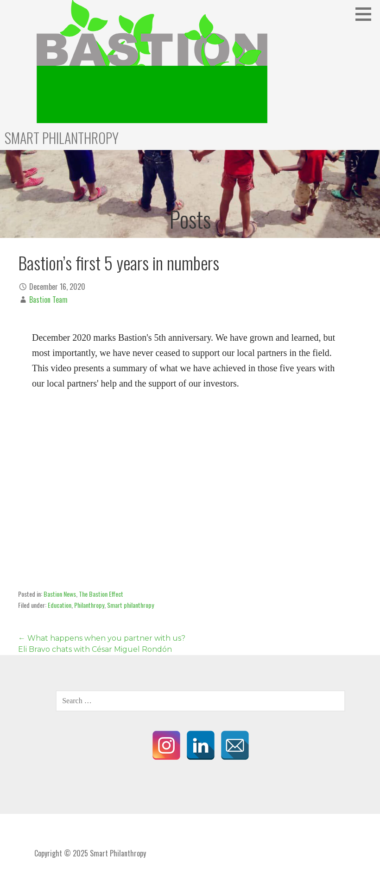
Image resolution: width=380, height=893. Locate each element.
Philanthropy (89, 605)
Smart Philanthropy (62, 137)
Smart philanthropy (130, 605)
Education (59, 605)
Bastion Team (48, 299)
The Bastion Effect (101, 594)
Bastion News (60, 594)
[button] (366, 14)
